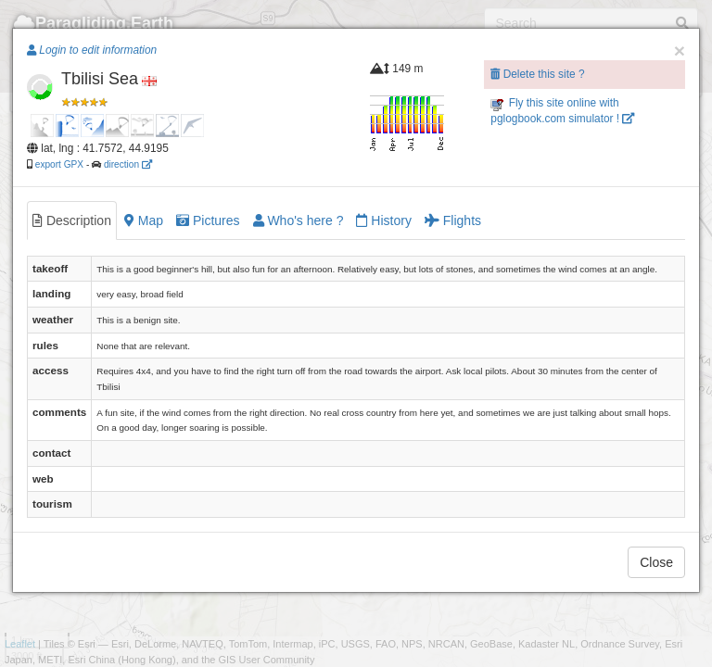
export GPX (59, 164)
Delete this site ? (537, 74)
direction (128, 164)
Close (656, 562)
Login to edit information (92, 50)
